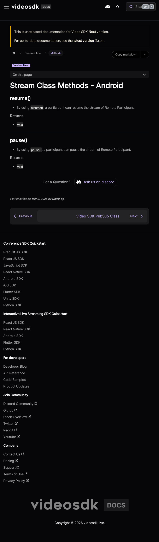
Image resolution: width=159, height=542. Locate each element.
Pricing (10, 461)
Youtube (11, 437)
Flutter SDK (11, 292)
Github (10, 410)
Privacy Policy (16, 481)
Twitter (10, 423)
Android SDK (13, 278)
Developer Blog (15, 366)
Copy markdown (126, 54)
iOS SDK (9, 285)
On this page (22, 74)
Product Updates (16, 386)
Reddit (10, 430)
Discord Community (20, 404)
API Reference (14, 373)
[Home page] (14, 53)
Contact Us (13, 454)
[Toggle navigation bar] (6, 7)
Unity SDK (11, 298)
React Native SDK (16, 272)
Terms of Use (15, 474)
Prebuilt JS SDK (15, 252)
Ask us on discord (95, 182)
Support (11, 467)
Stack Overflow (17, 417)
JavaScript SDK (15, 265)
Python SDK (12, 305)
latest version (83, 41)
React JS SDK (13, 259)
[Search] (141, 6)
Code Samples (14, 380)
